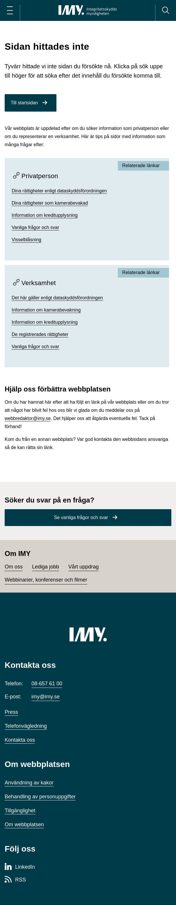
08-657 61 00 (46, 683)
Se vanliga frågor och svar (81, 517)
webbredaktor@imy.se (28, 418)
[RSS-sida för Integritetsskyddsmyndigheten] (15, 880)
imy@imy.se (45, 697)
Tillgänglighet (20, 810)
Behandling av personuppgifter (40, 797)
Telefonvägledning (26, 726)
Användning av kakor (29, 783)
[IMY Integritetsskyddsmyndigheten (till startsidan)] (87, 10)
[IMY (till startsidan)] (88, 634)
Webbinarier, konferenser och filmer (46, 580)
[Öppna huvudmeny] (10, 10)
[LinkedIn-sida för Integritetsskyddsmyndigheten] (20, 867)
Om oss (14, 567)
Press (11, 712)
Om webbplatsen (24, 824)
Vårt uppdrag (83, 567)
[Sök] (165, 10)
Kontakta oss (20, 740)
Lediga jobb (45, 567)
